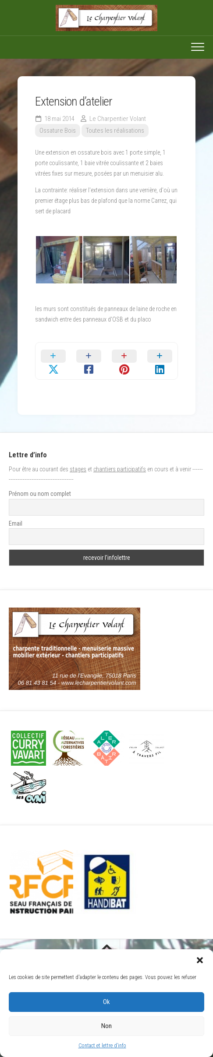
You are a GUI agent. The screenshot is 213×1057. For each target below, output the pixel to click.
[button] (199, 960)
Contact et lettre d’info (102, 1046)
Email (15, 523)
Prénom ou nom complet (40, 493)
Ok (106, 1002)
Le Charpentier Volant (117, 119)
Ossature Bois (57, 130)
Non (106, 1026)
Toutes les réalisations (115, 130)
